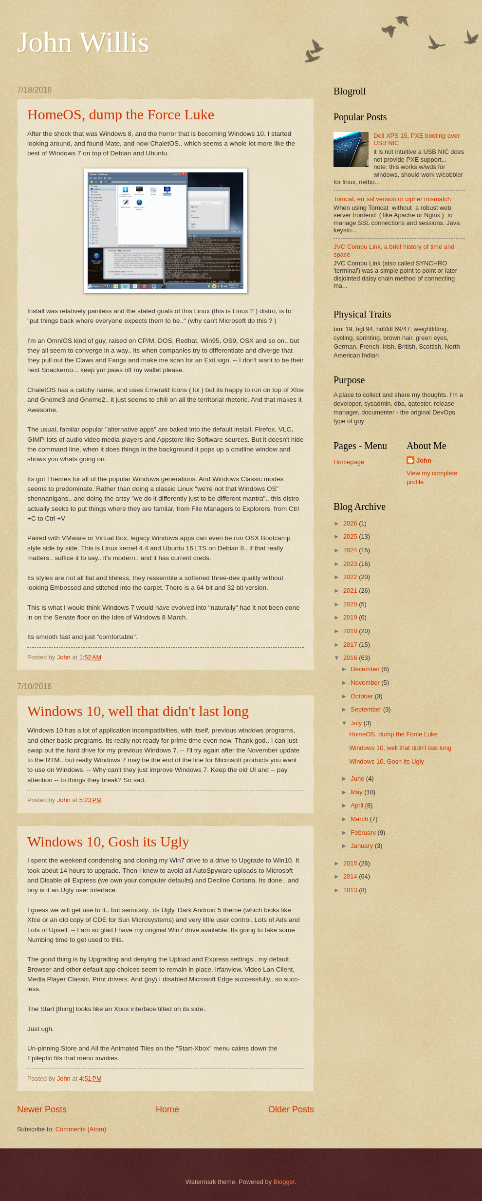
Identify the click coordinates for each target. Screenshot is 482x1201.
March (360, 819)
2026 (351, 523)
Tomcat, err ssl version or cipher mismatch (392, 199)
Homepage (349, 462)
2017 (351, 644)
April (358, 805)
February (364, 832)
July (357, 723)
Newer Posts (42, 1109)
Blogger (284, 1181)
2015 (351, 863)
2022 (351, 577)
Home (167, 1109)
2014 (351, 876)
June (358, 778)
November (366, 682)
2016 (351, 657)
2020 (351, 604)
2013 (351, 890)
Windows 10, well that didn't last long (138, 711)
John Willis (83, 42)
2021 (351, 590)
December (366, 669)
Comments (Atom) (81, 1129)
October (362, 696)
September (367, 709)
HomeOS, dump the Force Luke (120, 114)
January (362, 845)
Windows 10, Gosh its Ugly (108, 841)
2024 (351, 550)
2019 (351, 617)
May (357, 792)
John (423, 460)
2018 (351, 631)
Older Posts (291, 1109)
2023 (351, 563)
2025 (351, 536)
